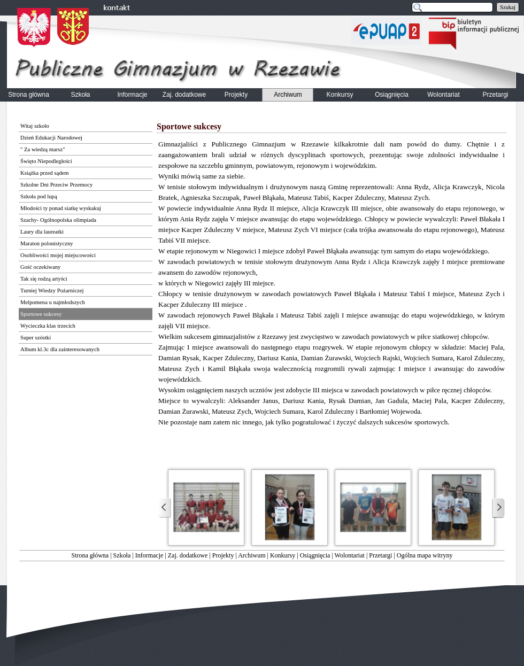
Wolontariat (350, 555)
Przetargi (380, 555)
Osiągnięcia (315, 555)
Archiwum (251, 555)
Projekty (223, 555)
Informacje (149, 555)
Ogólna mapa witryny (425, 555)
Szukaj (507, 7)
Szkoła (122, 555)
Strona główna (90, 555)
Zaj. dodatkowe (188, 555)
